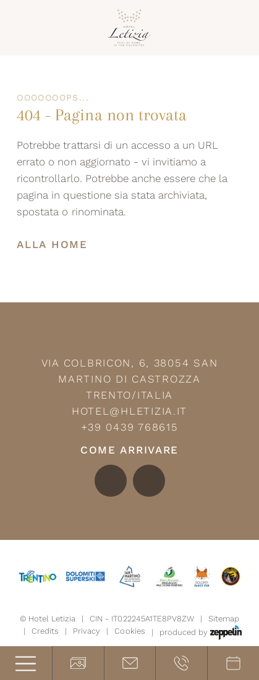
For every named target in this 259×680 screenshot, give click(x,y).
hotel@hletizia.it (129, 411)
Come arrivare (129, 449)
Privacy (86, 631)
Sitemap (223, 618)
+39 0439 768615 (130, 427)
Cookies (129, 631)
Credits (45, 631)
